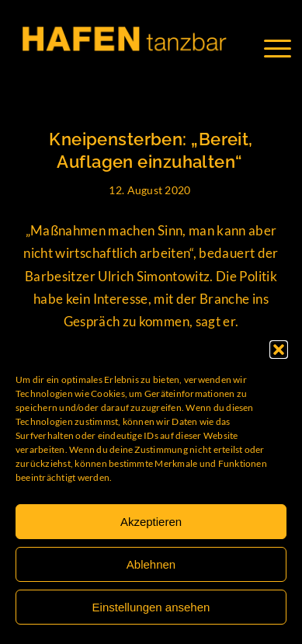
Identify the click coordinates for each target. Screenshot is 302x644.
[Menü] (285, 48)
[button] (278, 349)
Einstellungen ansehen (151, 607)
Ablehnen (151, 564)
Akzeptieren (151, 521)
